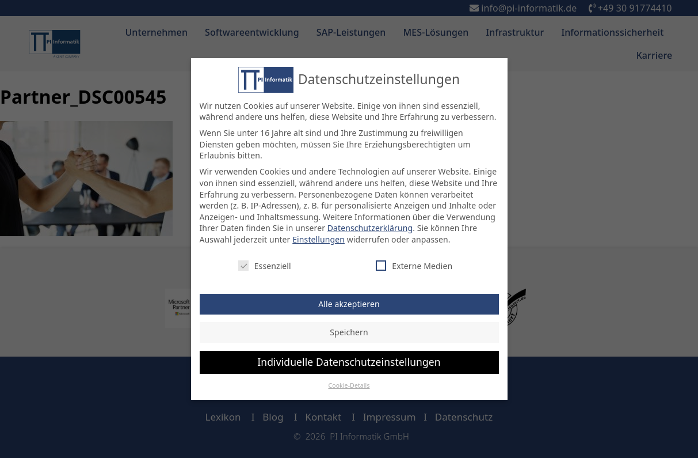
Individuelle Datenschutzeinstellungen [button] (348, 361)
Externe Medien (414, 265)
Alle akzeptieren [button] (348, 303)
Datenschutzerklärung (370, 227)
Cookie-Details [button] (348, 385)
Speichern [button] (349, 332)
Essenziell (264, 265)
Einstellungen (318, 238)
